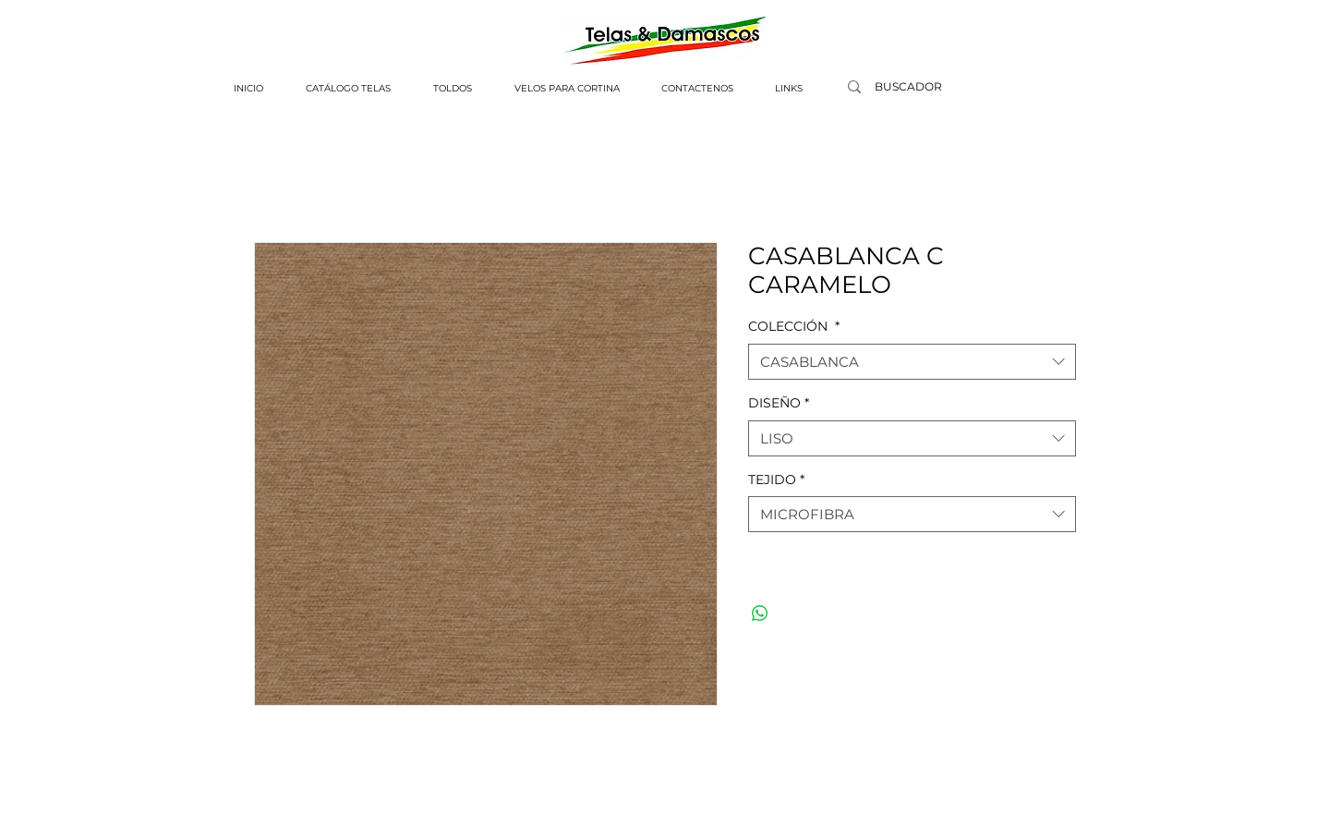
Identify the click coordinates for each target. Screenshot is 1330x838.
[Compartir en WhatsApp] (760, 613)
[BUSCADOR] (908, 87)
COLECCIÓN (794, 326)
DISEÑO (778, 403)
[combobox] (912, 362)
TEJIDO (776, 479)
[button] (348, 89)
